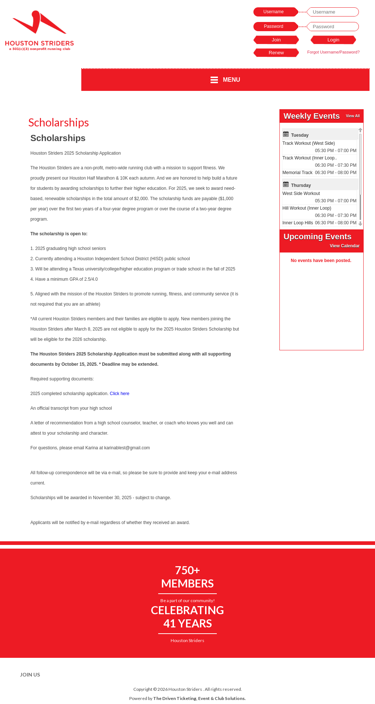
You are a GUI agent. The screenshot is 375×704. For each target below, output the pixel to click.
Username (273, 11)
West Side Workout (301, 193)
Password (273, 26)
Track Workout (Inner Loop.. (309, 158)
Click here (119, 393)
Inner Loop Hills (297, 222)
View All (353, 116)
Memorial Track (297, 172)
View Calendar (345, 245)
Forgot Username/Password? (333, 52)
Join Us (30, 674)
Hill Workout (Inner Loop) (306, 208)
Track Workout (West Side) (308, 143)
